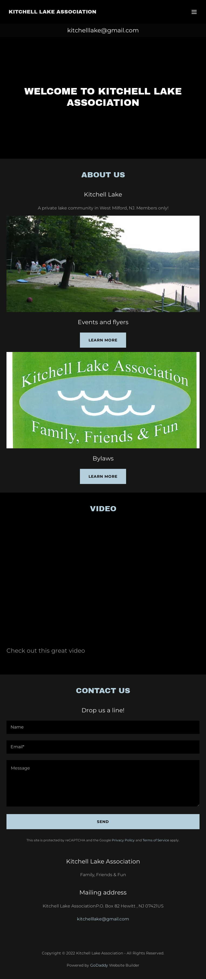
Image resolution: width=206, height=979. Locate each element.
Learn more (103, 340)
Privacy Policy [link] (123, 840)
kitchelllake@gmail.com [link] (103, 30)
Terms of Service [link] (156, 840)
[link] (52, 12)
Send (103, 821)
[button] (194, 11)
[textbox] (103, 727)
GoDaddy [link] (99, 965)
